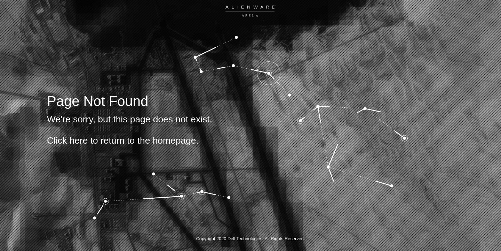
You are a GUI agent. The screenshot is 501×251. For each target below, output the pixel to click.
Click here (67, 140)
